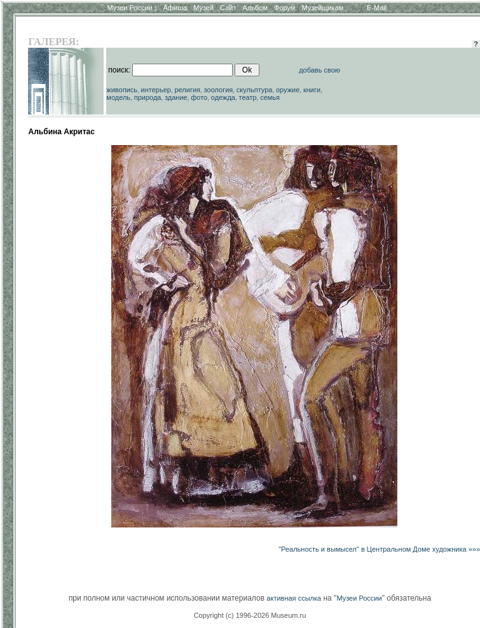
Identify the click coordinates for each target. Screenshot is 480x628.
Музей (203, 7)
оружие (287, 90)
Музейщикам (322, 7)
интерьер (156, 90)
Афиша (175, 7)
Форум (284, 7)
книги (311, 90)
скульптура (255, 90)
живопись (121, 90)
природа (147, 97)
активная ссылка (293, 598)
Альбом (255, 7)
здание (176, 97)
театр (248, 97)
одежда (223, 97)
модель (118, 97)
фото (199, 97)
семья (270, 97)
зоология (218, 90)
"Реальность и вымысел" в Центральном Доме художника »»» (379, 549)
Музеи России (131, 7)
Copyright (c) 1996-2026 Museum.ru (250, 615)
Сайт (228, 7)
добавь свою (319, 70)
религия (188, 90)
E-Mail (377, 7)
